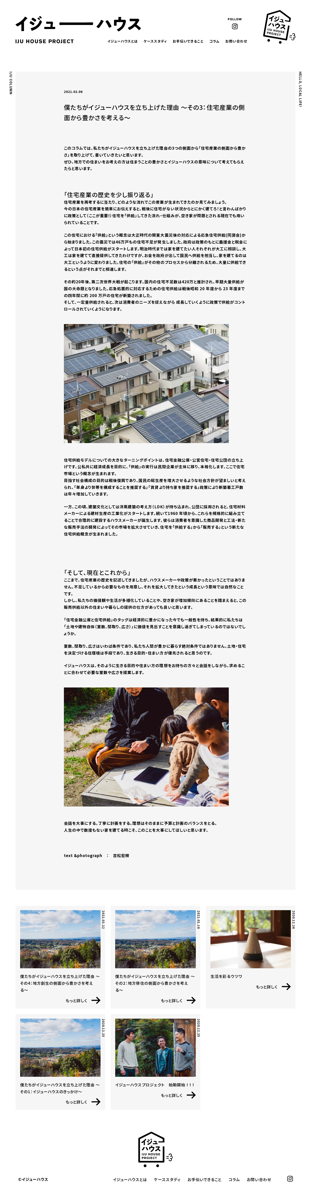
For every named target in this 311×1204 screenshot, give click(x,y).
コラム (214, 41)
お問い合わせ (236, 41)
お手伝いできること (188, 41)
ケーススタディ (155, 41)
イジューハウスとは (122, 41)
